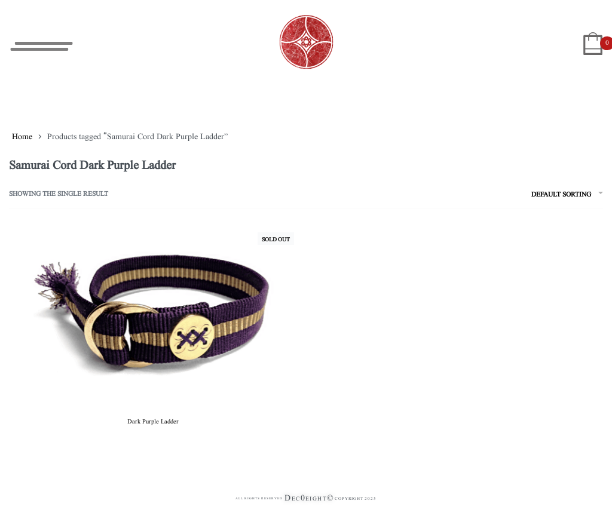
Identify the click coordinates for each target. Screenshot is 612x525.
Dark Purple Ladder (153, 420)
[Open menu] (41, 46)
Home (22, 135)
